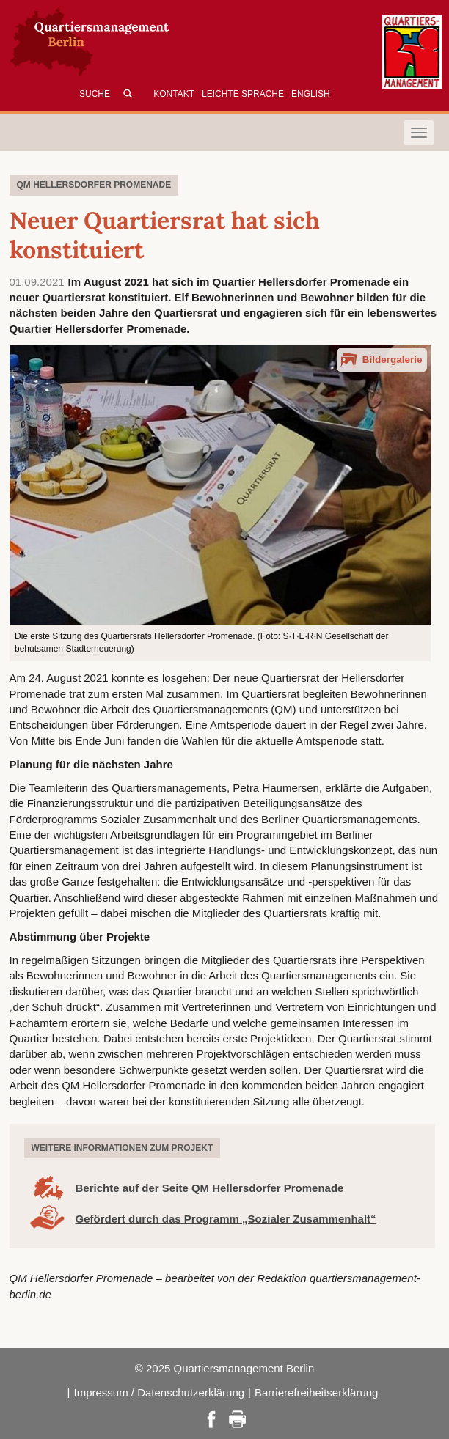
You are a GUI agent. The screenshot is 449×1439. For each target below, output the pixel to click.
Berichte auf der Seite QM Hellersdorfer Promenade (210, 1188)
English (310, 94)
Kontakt (173, 94)
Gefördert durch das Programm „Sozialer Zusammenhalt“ (226, 1218)
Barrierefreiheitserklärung (316, 1392)
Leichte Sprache (243, 94)
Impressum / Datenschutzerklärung (158, 1392)
